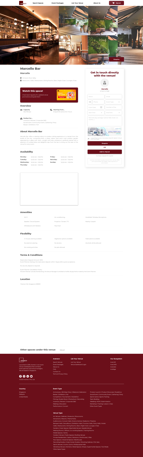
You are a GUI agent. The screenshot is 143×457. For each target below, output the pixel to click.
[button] (105, 143)
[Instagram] (24, 376)
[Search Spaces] (38, 3)
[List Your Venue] (77, 3)
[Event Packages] (57, 3)
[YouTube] (31, 376)
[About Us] (96, 3)
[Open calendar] (101, 107)
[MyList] (116, 3)
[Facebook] (20, 376)
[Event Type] (113, 102)
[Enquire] (116, 59)
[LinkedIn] (27, 376)
